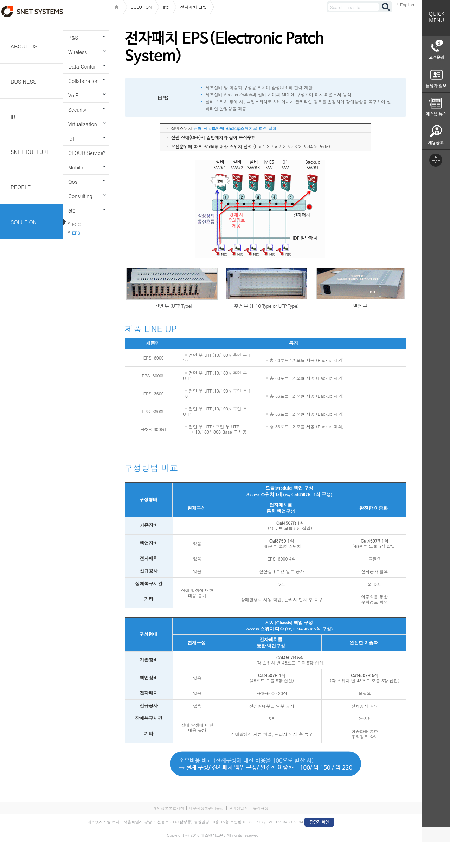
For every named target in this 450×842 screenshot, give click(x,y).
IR (13, 116)
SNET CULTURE (30, 151)
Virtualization (82, 124)
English (407, 4)
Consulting (80, 196)
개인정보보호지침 (168, 808)
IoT (71, 138)
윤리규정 (261, 808)
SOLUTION (24, 222)
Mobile (75, 167)
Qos (72, 181)
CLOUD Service (85, 152)
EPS (76, 233)
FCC (76, 224)
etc (71, 210)
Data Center (82, 66)
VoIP (73, 95)
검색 (386, 6)
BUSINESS (24, 81)
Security (77, 109)
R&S (73, 37)
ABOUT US (24, 46)
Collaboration (83, 80)
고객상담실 (238, 808)
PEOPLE (21, 186)
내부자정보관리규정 (206, 808)
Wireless (77, 52)
